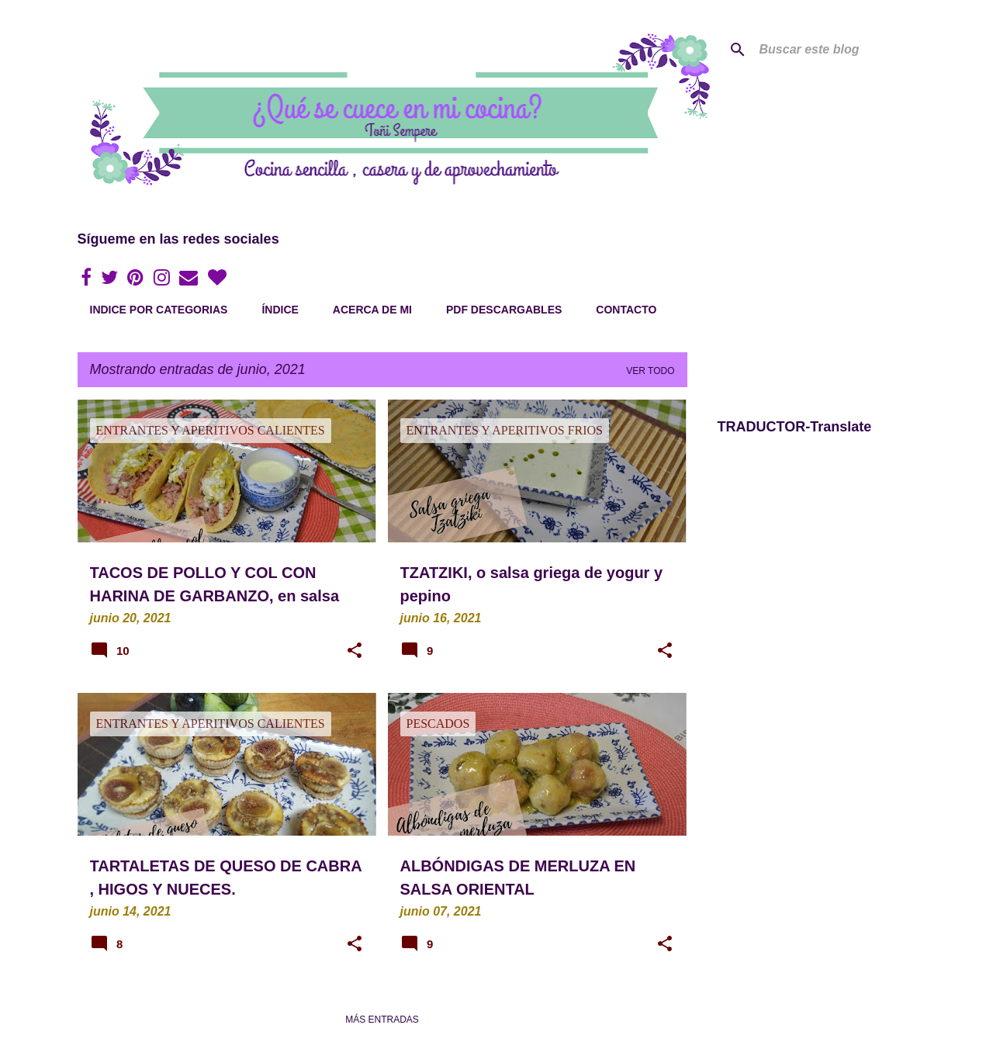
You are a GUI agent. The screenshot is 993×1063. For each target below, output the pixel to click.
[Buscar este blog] (834, 49)
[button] (354, 652)
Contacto (626, 309)
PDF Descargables (504, 309)
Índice (279, 309)
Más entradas (382, 1019)
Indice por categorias (159, 309)
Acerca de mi (372, 309)
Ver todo (650, 370)
